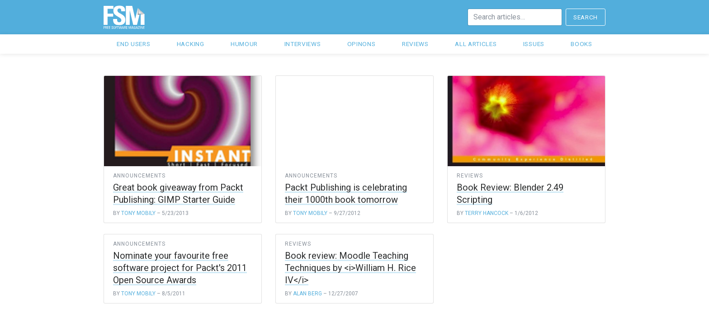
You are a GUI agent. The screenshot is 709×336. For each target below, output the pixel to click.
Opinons (361, 43)
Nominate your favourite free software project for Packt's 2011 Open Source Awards (180, 267)
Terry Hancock (486, 213)
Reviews (415, 43)
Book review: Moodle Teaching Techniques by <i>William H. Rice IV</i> (350, 267)
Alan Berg (307, 293)
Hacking (190, 43)
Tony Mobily (138, 213)
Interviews (302, 43)
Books (581, 43)
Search (585, 17)
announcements (139, 176)
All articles (475, 43)
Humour (244, 43)
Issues (533, 43)
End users (133, 43)
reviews (470, 176)
